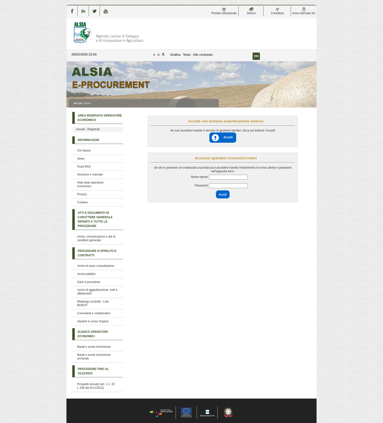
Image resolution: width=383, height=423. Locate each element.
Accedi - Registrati (88, 129)
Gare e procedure (88, 282)
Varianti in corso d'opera (92, 321)
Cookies (82, 202)
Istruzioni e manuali (89, 174)
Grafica (175, 54)
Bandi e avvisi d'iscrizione (93, 346)
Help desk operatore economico (90, 184)
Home (87, 103)
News (81, 158)
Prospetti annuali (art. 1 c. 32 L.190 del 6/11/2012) (96, 386)
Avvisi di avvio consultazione (95, 266)
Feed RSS (84, 166)
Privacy (82, 194)
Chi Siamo (84, 150)
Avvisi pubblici (86, 274)
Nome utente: (199, 177)
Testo (187, 54)
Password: (201, 185)
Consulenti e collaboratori (93, 313)
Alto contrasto (203, 54)
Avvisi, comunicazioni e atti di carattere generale (96, 238)
